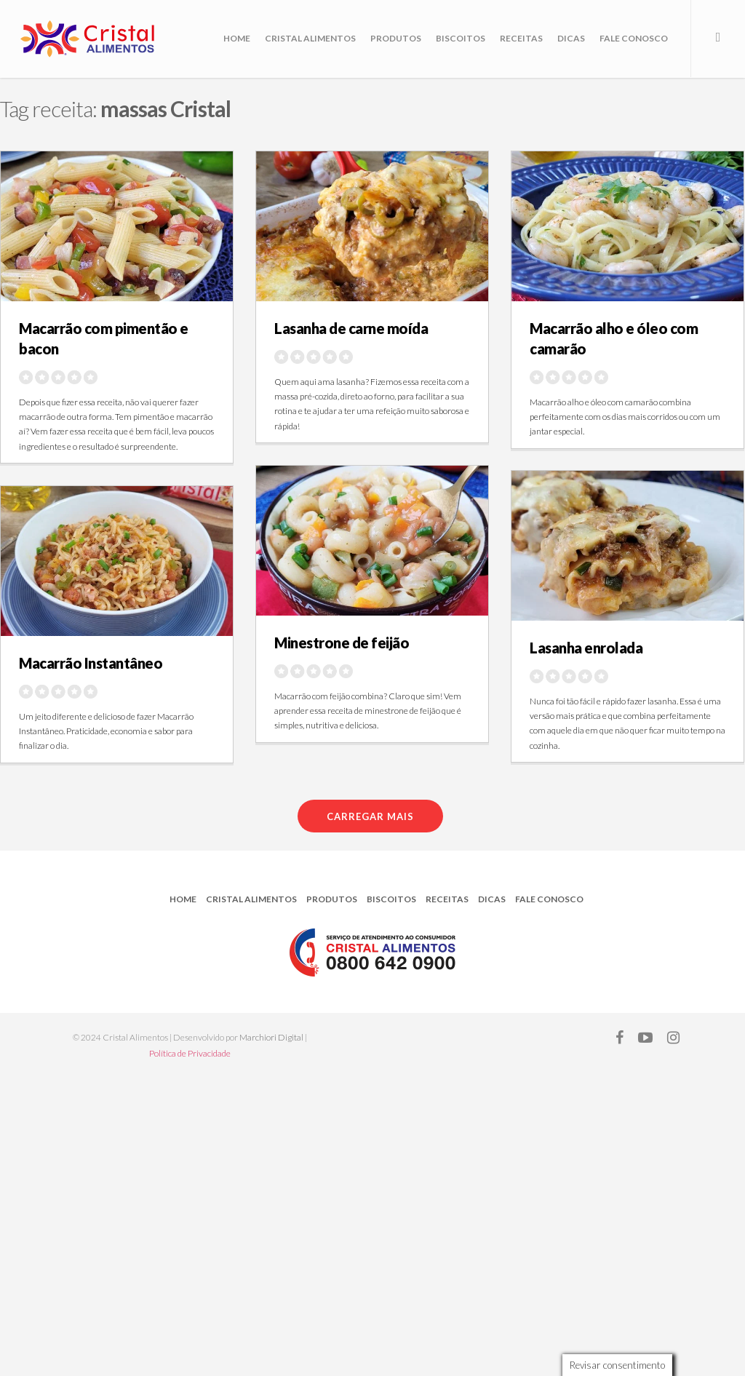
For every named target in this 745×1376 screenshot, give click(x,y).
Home (236, 38)
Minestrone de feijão (341, 642)
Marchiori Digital (271, 1037)
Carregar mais (370, 816)
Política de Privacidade (190, 1053)
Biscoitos (460, 38)
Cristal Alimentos (310, 38)
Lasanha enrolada (586, 647)
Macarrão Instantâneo (90, 663)
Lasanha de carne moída (351, 328)
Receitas (521, 38)
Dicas (571, 38)
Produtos (395, 38)
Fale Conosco (633, 38)
